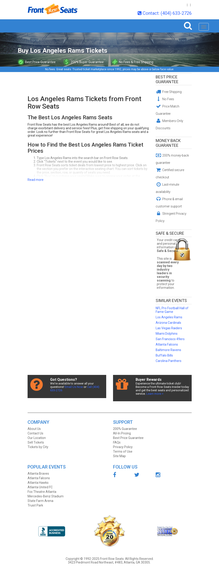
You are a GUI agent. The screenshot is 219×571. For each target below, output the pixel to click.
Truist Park (35, 505)
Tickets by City (38, 447)
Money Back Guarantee (168, 143)
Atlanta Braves (38, 473)
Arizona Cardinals (168, 322)
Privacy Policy (123, 447)
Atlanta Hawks (38, 482)
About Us (34, 429)
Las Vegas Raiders (169, 328)
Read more (36, 180)
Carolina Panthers (168, 361)
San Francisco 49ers (170, 339)
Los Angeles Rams (169, 317)
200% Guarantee (125, 429)
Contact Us (35, 433)
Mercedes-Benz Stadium (46, 496)
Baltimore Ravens (168, 350)
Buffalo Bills (164, 355)
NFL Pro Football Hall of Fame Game (172, 310)
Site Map (119, 456)
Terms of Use (122, 451)
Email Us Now (74, 387)
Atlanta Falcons (167, 344)
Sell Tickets (36, 442)
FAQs (117, 442)
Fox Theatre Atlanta (42, 492)
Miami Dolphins (167, 333)
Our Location (37, 438)
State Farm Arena (40, 501)
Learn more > (154, 393)
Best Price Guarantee (167, 79)
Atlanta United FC (40, 487)
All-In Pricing (122, 433)
